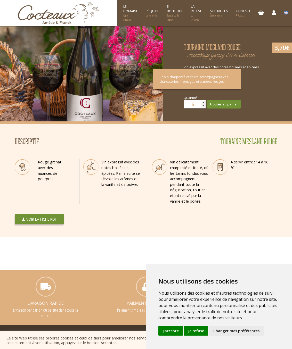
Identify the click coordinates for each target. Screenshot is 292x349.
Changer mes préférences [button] (236, 330)
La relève (196, 13)
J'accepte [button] (171, 330)
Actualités (219, 13)
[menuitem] (286, 12)
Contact (243, 13)
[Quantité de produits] (195, 104)
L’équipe (152, 13)
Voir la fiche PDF (39, 219)
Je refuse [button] (196, 330)
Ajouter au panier (223, 104)
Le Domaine (130, 13)
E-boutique (175, 13)
